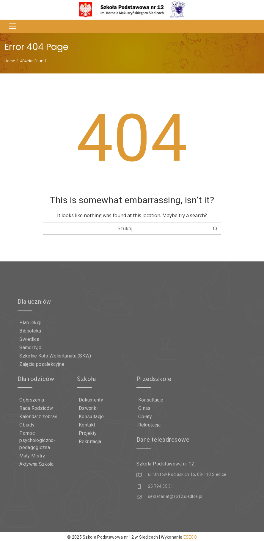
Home (9, 60)
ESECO (190, 535)
